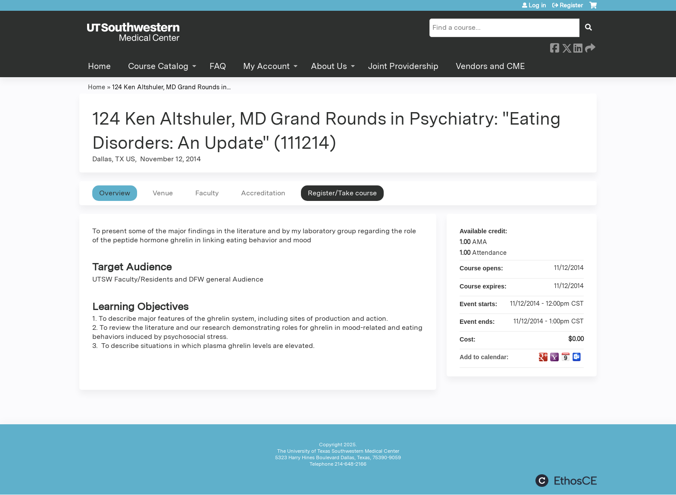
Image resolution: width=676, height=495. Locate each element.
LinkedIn (577, 46)
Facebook (554, 46)
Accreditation (263, 193)
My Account (266, 66)
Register (571, 5)
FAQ (218, 66)
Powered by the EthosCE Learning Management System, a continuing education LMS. (566, 480)
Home (99, 66)
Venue (163, 193)
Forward (589, 46)
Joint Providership (403, 66)
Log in (537, 5)
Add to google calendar (543, 357)
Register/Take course (342, 193)
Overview (114, 193)
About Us (329, 66)
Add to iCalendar (565, 356)
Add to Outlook (577, 357)
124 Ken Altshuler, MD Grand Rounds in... (171, 87)
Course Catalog (158, 66)
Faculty (207, 193)
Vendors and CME (490, 66)
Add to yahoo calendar (554, 357)
